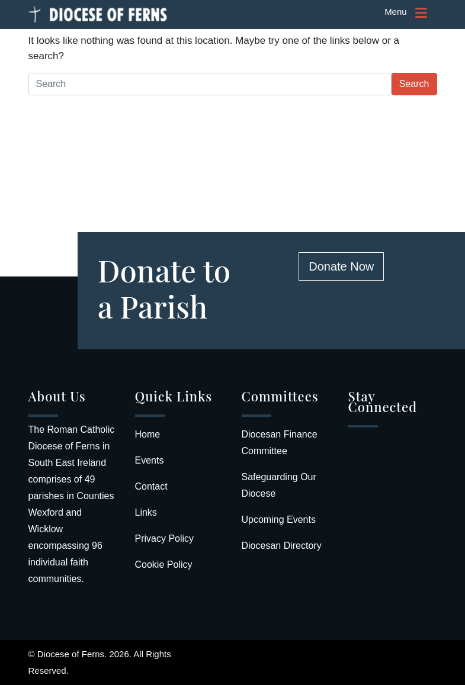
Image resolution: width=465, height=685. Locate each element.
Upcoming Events (279, 519)
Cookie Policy (164, 564)
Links (146, 512)
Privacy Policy (164, 538)
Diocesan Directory (282, 546)
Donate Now (341, 266)
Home (148, 434)
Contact (151, 486)
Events (149, 460)
